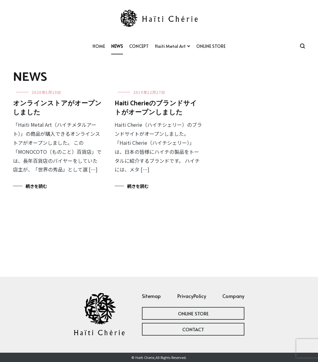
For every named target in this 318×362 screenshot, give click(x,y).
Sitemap (151, 295)
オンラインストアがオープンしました (57, 108)
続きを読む (36, 186)
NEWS (117, 46)
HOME (99, 46)
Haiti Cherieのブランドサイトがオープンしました (156, 108)
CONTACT (193, 329)
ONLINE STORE (210, 46)
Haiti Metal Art (170, 46)
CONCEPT (139, 46)
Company (233, 295)
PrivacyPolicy (191, 295)
